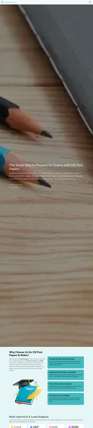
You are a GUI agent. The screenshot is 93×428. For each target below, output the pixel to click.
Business (55, 427)
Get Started (15, 186)
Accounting (17, 427)
